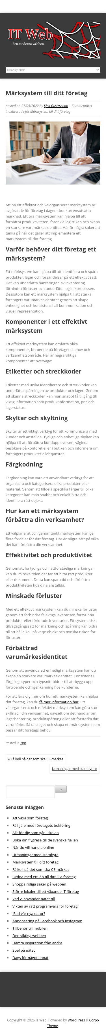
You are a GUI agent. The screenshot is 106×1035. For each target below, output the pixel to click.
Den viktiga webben (29, 935)
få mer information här (59, 701)
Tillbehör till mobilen (29, 928)
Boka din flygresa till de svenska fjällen (45, 840)
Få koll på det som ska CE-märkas (40, 869)
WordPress (76, 1020)
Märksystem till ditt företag (35, 862)
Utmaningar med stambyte (35, 854)
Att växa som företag (30, 818)
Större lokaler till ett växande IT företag (45, 891)
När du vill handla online (33, 847)
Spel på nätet (23, 950)
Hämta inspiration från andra (37, 942)
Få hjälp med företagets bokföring (41, 825)
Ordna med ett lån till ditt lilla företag (44, 876)
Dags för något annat (30, 957)
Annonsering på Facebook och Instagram (47, 920)
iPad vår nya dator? (28, 913)
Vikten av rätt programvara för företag (44, 906)
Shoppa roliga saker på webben (39, 884)
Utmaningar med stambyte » (74, 768)
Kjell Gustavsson (56, 105)
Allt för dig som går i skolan (35, 832)
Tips (23, 743)
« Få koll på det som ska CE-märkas (35, 759)
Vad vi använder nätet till (33, 898)
